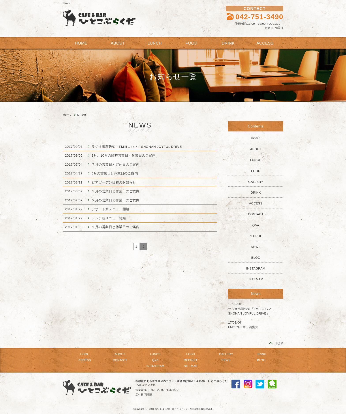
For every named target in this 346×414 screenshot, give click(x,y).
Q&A (255, 225)
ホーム (68, 115)
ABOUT (118, 43)
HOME (81, 43)
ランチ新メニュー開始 (109, 218)
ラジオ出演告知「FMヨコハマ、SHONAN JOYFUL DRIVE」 (138, 146)
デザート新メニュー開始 (110, 209)
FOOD (191, 43)
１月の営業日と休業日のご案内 (115, 227)
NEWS (82, 115)
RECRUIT (255, 236)
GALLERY (255, 182)
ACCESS (264, 43)
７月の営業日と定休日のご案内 (115, 164)
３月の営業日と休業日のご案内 (115, 191)
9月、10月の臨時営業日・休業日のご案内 (124, 155)
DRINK (228, 43)
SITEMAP (256, 279)
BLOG (255, 257)
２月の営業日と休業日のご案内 (115, 200)
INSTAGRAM (255, 268)
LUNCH (154, 43)
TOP (279, 343)
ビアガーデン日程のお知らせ (114, 182)
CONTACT (255, 214)
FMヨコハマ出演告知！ (245, 327)
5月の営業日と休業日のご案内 (115, 173)
